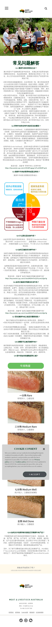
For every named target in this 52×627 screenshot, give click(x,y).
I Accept (34, 474)
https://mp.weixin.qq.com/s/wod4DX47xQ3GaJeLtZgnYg (26, 278)
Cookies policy (20, 462)
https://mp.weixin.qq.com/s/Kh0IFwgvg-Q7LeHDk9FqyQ (26, 168)
